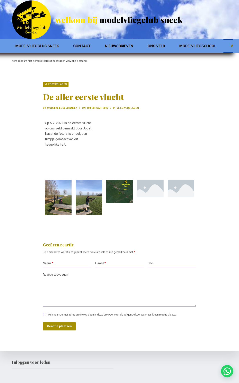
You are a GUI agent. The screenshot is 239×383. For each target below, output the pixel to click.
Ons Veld (156, 46)
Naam (48, 263)
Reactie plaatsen (59, 326)
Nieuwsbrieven (119, 46)
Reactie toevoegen (55, 274)
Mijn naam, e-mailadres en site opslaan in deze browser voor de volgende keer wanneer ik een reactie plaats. (112, 314)
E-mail (100, 263)
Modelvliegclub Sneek (37, 46)
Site (150, 263)
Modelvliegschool (197, 46)
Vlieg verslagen (56, 84)
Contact (82, 46)
